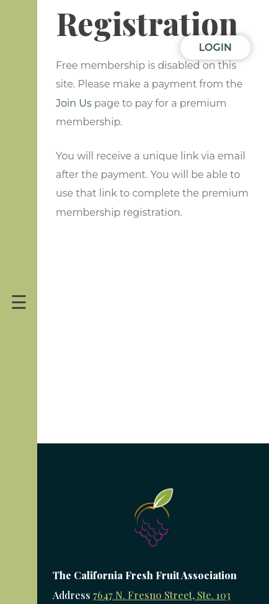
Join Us (74, 103)
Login (215, 47)
